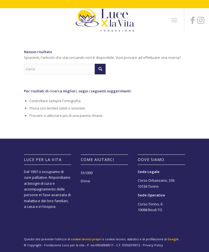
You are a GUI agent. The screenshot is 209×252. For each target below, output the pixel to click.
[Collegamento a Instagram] (201, 20)
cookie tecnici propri (86, 239)
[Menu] (174, 20)
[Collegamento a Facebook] (193, 20)
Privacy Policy (153, 245)
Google (173, 239)
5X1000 (87, 172)
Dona (85, 180)
